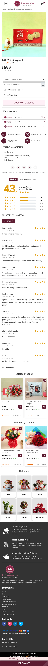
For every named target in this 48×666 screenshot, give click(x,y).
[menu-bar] (6, 3)
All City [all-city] (4, 591)
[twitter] (18, 167)
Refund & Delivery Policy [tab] (28, 179)
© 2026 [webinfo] (14, 653)
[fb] (5, 624)
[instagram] (10, 624)
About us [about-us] (5, 606)
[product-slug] (25, 9)
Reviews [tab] (13, 179)
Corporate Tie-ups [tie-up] (8, 614)
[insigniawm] (32, 656)
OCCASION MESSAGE (24, 103)
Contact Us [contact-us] (5, 596)
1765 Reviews (16, 63)
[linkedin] (35, 167)
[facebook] (13, 167)
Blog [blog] (3, 594)
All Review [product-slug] (8, 221)
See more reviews (10, 368)
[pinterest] (30, 167)
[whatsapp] (24, 167)
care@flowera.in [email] (9, 643)
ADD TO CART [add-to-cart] (24, 663)
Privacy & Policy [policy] (7, 599)
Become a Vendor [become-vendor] (8, 612)
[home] (24, 3)
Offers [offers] (4, 609)
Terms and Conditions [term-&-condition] (9, 604)
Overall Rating (25, 189)
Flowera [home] (20, 653)
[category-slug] (12, 9)
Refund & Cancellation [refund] (9, 601)
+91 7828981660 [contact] (9, 647)
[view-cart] (42, 3)
